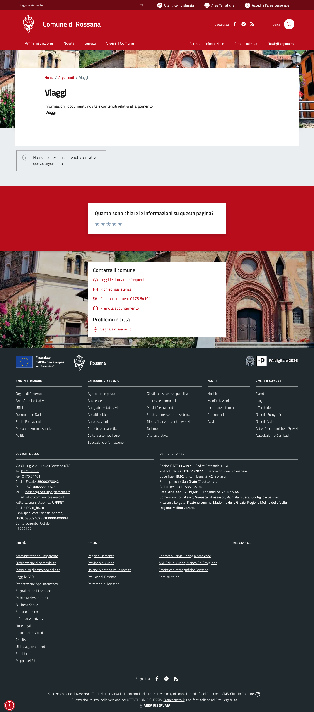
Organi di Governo (29, 393)
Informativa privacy (30, 618)
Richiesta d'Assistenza (32, 597)
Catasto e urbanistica (103, 428)
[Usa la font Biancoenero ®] (175, 5)
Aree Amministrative (31, 400)
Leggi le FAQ (25, 576)
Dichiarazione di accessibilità (36, 562)
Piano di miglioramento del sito (38, 569)
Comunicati (216, 414)
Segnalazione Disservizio (33, 590)
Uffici (19, 407)
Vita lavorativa (157, 435)
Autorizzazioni (98, 421)
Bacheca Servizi (27, 604)
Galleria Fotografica (269, 414)
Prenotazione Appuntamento (37, 583)
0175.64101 (30, 471)
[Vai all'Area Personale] (267, 5)
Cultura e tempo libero (104, 435)
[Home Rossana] (60, 24)
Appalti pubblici (98, 414)
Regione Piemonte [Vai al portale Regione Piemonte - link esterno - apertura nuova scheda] (31, 5)
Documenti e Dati (28, 414)
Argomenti (66, 77)
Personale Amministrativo (34, 428)
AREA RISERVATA (154, 705)
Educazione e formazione (106, 442)
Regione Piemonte (101, 555)
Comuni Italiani (169, 576)
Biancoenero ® (174, 699)
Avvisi (212, 421)
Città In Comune (242, 693)
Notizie (213, 393)
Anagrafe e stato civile (104, 407)
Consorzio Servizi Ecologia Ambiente (185, 555)
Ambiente (95, 400)
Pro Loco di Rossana (102, 576)
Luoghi (260, 400)
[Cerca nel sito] (289, 24)
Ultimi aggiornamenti (31, 646)
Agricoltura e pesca (101, 393)
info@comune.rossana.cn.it (45, 497)
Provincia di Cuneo (101, 562)
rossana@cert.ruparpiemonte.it (47, 492)
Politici (20, 435)
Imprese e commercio (162, 400)
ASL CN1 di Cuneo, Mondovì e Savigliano (188, 562)
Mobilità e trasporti (160, 407)
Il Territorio (263, 407)
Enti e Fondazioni (28, 421)
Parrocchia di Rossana (103, 583)
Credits (21, 639)
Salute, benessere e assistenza (169, 414)
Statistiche (23, 653)
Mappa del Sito (26, 660)
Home (49, 77)
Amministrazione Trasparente (37, 555)
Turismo (152, 428)
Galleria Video (265, 421)
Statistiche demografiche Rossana (183, 569)
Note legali (23, 625)
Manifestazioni (218, 400)
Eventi (260, 393)
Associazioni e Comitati (272, 435)
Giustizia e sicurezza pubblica (167, 393)
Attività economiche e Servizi (277, 428)
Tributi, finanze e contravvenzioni (170, 421)
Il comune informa (221, 407)
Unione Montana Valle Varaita (109, 569)
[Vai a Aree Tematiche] (219, 5)
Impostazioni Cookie (30, 632)
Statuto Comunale (29, 611)
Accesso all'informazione (207, 43)
